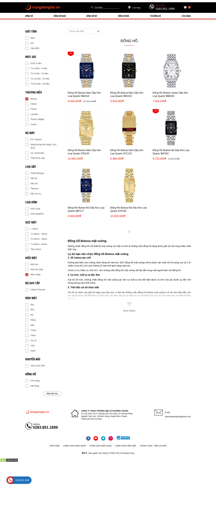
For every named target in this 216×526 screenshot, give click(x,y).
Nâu (29, 325)
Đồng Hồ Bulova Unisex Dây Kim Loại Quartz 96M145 (170, 94)
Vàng (30, 335)
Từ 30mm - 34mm (36, 234)
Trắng (30, 330)
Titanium (31, 188)
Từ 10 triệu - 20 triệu (37, 78)
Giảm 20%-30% (35, 365)
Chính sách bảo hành (74, 446)
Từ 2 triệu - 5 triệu (36, 68)
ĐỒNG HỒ (29, 15)
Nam (30, 38)
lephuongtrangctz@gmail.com (178, 416)
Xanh (30, 350)
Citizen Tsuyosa (35, 289)
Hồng (30, 320)
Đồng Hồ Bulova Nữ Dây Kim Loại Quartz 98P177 (86, 209)
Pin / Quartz (33, 139)
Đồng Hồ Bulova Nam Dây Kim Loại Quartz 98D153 (126, 94)
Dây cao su (33, 193)
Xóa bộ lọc (52, 393)
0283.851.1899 (165, 8)
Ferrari (31, 109)
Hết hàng (32, 385)
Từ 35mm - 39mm (36, 239)
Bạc (29, 304)
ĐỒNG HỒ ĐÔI (123, 15)
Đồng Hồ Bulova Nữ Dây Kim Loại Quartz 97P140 (128, 209)
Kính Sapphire (34, 213)
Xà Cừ (30, 340)
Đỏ (29, 314)
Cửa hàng (134, 8)
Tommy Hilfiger (34, 119)
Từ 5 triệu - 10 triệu (36, 73)
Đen (29, 309)
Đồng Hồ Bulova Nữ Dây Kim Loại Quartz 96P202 (171, 152)
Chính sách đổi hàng (100, 446)
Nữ (29, 43)
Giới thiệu (55, 446)
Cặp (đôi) (32, 48)
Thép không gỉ (34, 173)
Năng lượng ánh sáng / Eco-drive (41, 146)
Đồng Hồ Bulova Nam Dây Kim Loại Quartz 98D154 (84, 94)
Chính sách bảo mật (125, 446)
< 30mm (31, 228)
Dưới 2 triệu (33, 63)
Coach (30, 124)
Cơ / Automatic (34, 153)
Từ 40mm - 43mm (36, 244)
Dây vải (31, 183)
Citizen (31, 104)
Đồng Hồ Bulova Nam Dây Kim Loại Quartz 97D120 (84, 152)
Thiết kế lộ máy (35, 158)
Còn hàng (32, 380)
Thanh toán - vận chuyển (153, 446)
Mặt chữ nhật (34, 269)
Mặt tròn (31, 264)
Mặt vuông (32, 274)
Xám (30, 345)
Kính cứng (32, 208)
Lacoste (31, 114)
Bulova (31, 98)
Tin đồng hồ (155, 15)
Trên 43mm (33, 249)
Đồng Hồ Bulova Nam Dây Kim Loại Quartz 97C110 (126, 152)
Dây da (31, 178)
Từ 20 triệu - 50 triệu (37, 83)
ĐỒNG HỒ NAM (60, 15)
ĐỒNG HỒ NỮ (92, 15)
